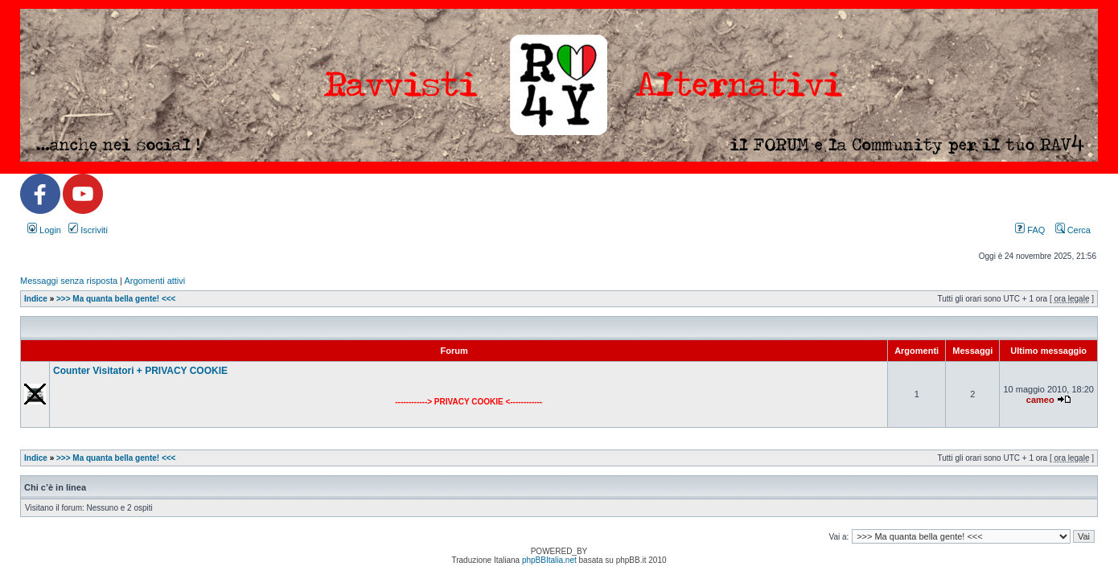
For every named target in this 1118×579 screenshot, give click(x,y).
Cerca (1073, 230)
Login (44, 230)
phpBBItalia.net (549, 560)
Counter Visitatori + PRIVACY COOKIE (140, 370)
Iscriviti (88, 230)
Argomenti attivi (154, 280)
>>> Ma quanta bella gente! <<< (115, 298)
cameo (1040, 399)
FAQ (1030, 230)
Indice (35, 298)
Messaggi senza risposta (68, 280)
